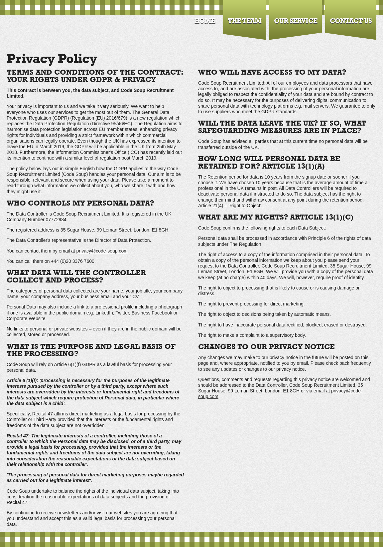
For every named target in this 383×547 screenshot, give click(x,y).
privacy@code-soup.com (102, 251)
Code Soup (41, 24)
